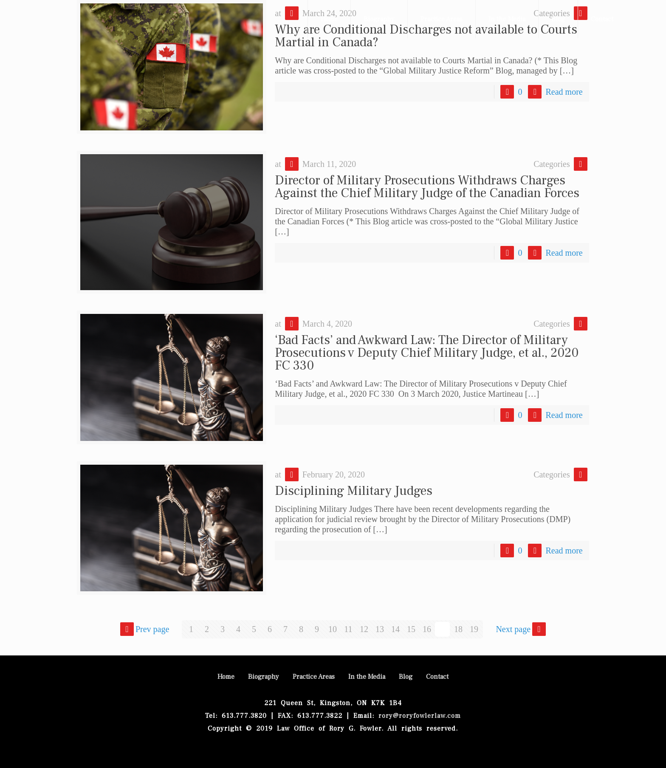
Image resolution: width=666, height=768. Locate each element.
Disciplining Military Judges (353, 491)
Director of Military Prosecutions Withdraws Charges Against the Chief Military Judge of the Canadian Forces (427, 186)
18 (458, 629)
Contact (437, 676)
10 (332, 629)
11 (348, 629)
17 (442, 629)
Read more (563, 91)
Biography (263, 676)
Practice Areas (314, 676)
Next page (521, 629)
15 (411, 629)
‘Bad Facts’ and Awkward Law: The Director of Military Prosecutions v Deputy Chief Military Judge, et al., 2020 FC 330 (427, 353)
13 (379, 629)
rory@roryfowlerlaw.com (417, 716)
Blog (405, 676)
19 (474, 629)
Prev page (144, 629)
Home (225, 676)
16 (427, 629)
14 (395, 629)
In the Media (366, 676)
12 (364, 629)
